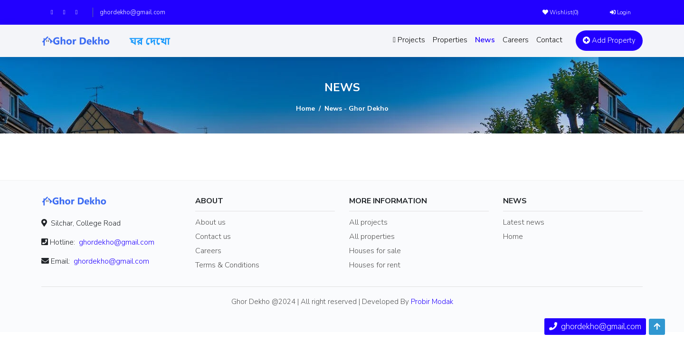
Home (305, 108)
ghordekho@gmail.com (132, 12)
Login (620, 12)
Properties (450, 40)
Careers (516, 40)
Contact (549, 40)
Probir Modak (432, 301)
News (485, 40)
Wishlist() (560, 12)
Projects (409, 40)
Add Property (609, 40)
